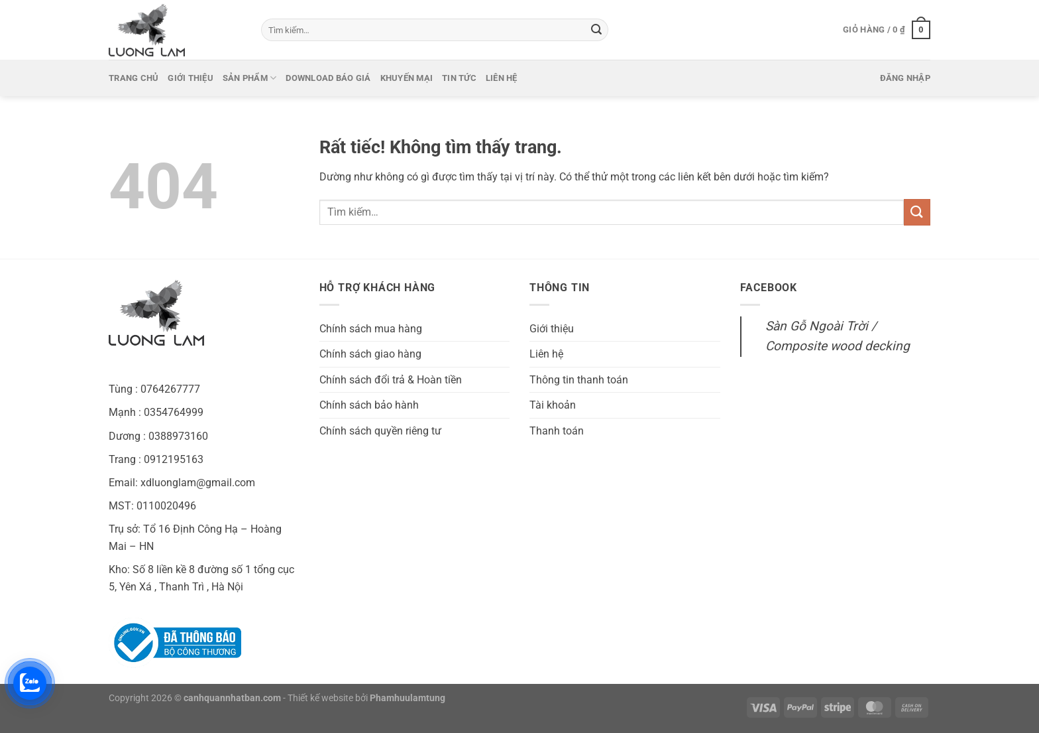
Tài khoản (552, 405)
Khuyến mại (406, 78)
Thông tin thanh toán (578, 379)
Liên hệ (502, 78)
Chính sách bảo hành (369, 405)
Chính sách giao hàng (370, 354)
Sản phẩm (250, 78)
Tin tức (459, 78)
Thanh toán (556, 431)
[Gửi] (596, 30)
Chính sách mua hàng (370, 328)
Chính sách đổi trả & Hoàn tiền (390, 379)
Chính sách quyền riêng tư (380, 431)
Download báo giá (328, 78)
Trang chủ (133, 78)
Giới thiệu (190, 78)
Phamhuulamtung (407, 698)
